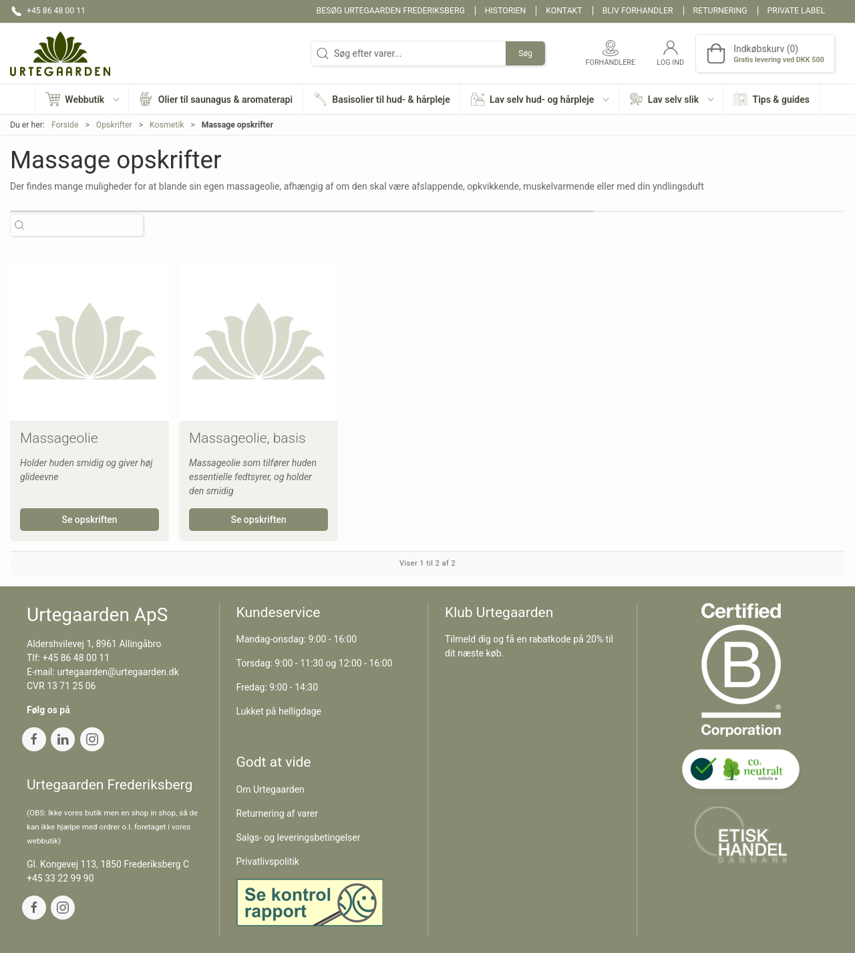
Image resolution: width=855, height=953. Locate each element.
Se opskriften (89, 519)
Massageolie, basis (247, 438)
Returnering (720, 10)
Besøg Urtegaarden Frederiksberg (391, 10)
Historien (505, 10)
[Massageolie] (89, 341)
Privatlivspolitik (267, 861)
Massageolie (59, 438)
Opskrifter (114, 125)
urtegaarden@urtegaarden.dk (117, 671)
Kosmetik (167, 125)
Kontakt (564, 10)
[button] (82, 99)
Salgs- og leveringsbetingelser (298, 837)
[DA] (60, 53)
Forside (65, 125)
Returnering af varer (277, 813)
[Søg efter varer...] (88, 225)
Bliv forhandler (638, 10)
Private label (796, 10)
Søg (525, 53)
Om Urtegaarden (270, 789)
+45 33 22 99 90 (60, 878)
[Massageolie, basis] (258, 341)
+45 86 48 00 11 (76, 657)
